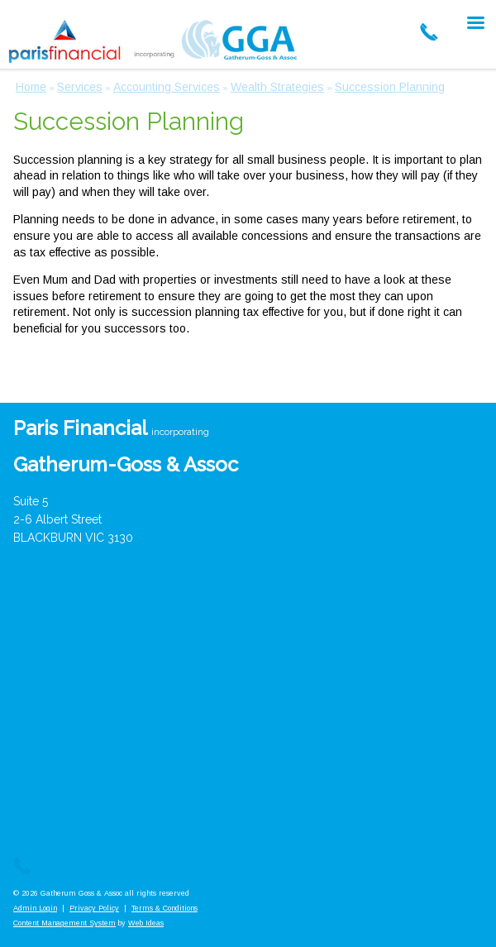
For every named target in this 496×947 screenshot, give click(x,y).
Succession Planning (390, 86)
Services (80, 86)
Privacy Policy (94, 908)
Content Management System (64, 923)
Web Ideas (146, 923)
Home (31, 86)
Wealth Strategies (277, 86)
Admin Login (35, 908)
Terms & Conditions (164, 908)
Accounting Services (166, 86)
